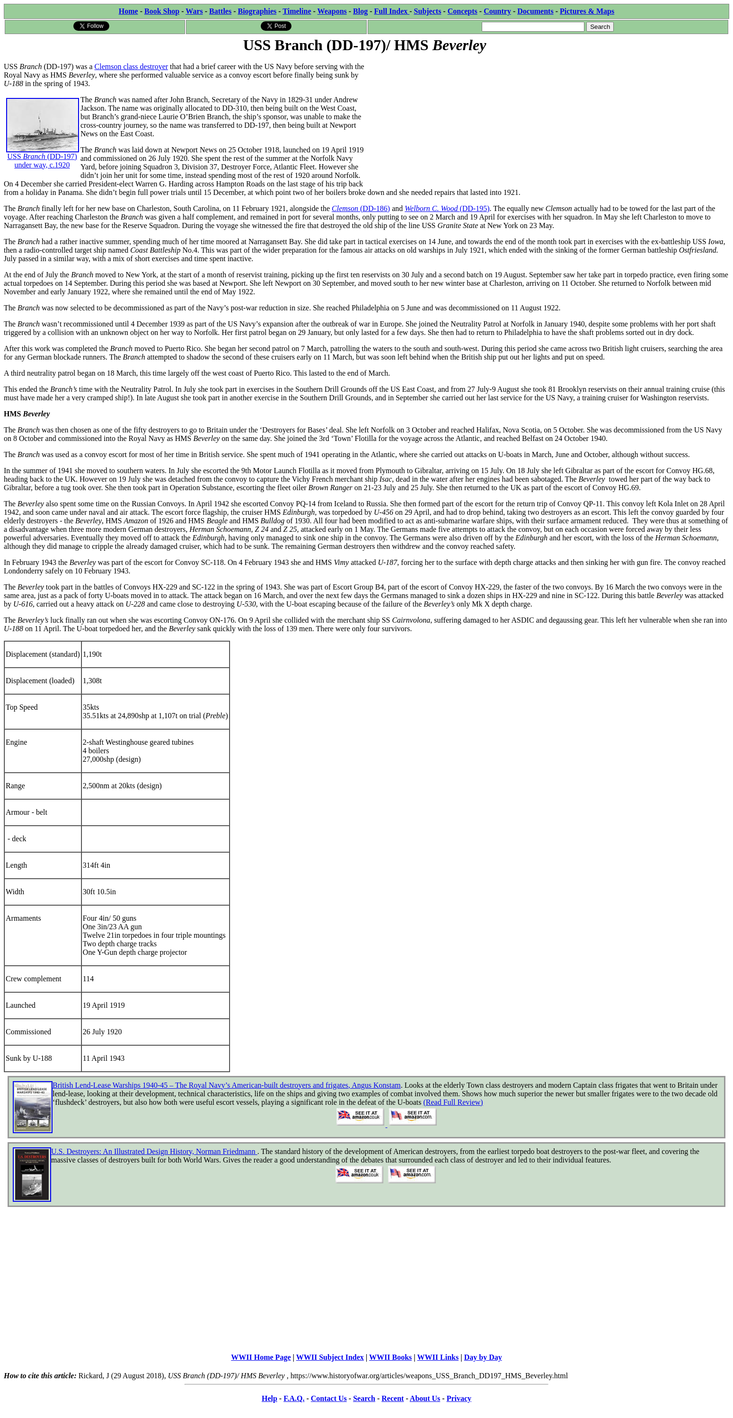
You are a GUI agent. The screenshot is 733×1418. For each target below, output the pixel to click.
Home (128, 11)
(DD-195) (474, 208)
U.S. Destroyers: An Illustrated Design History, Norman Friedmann (154, 1151)
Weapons (332, 11)
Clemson (346, 208)
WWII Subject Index (330, 1357)
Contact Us (329, 1398)
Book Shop (161, 11)
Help (269, 1398)
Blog (360, 11)
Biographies (257, 11)
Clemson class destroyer (131, 66)
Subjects (428, 11)
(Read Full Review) (453, 1102)
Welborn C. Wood (432, 208)
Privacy (459, 1398)
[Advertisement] (548, 121)
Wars (194, 11)
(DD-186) (375, 208)
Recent (392, 1398)
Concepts (462, 11)
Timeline (297, 11)
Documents (535, 11)
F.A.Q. (293, 1398)
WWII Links (438, 1357)
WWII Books (390, 1357)
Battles (220, 11)
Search (364, 1398)
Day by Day (483, 1357)
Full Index (392, 11)
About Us (425, 1398)
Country (497, 11)
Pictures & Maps (587, 11)
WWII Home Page (261, 1357)
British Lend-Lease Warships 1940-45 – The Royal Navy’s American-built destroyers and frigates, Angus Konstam (227, 1085)
